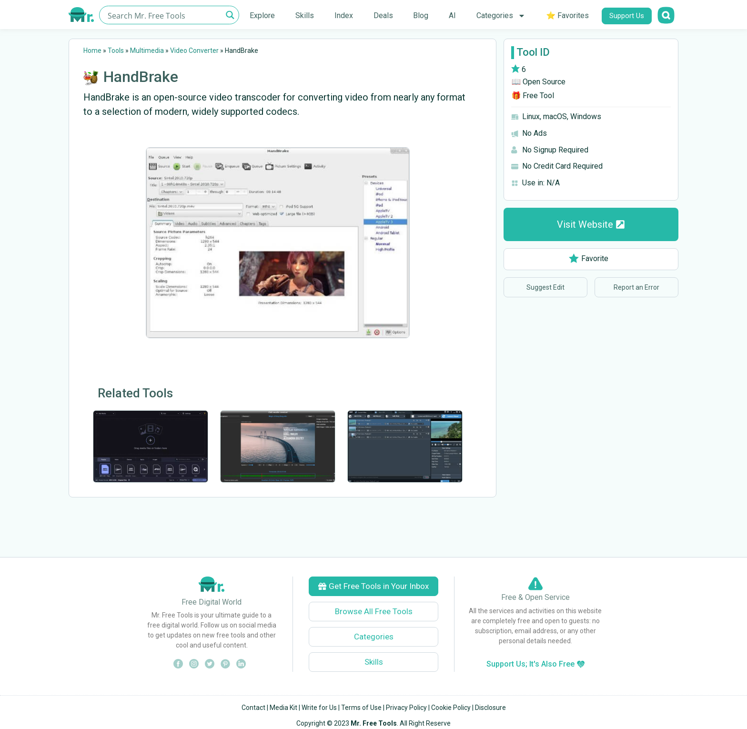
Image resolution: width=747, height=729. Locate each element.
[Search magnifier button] (230, 15)
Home (92, 50)
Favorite (588, 258)
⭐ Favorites (567, 15)
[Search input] (164, 15)
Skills (304, 15)
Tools (116, 50)
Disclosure (490, 707)
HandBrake (140, 77)
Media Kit (283, 707)
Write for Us (319, 707)
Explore (262, 15)
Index (343, 15)
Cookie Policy (451, 707)
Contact (253, 707)
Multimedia (147, 50)
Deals (383, 15)
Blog (420, 15)
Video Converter (194, 50)
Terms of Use (361, 707)
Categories (500, 15)
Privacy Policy (406, 707)
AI (452, 15)
